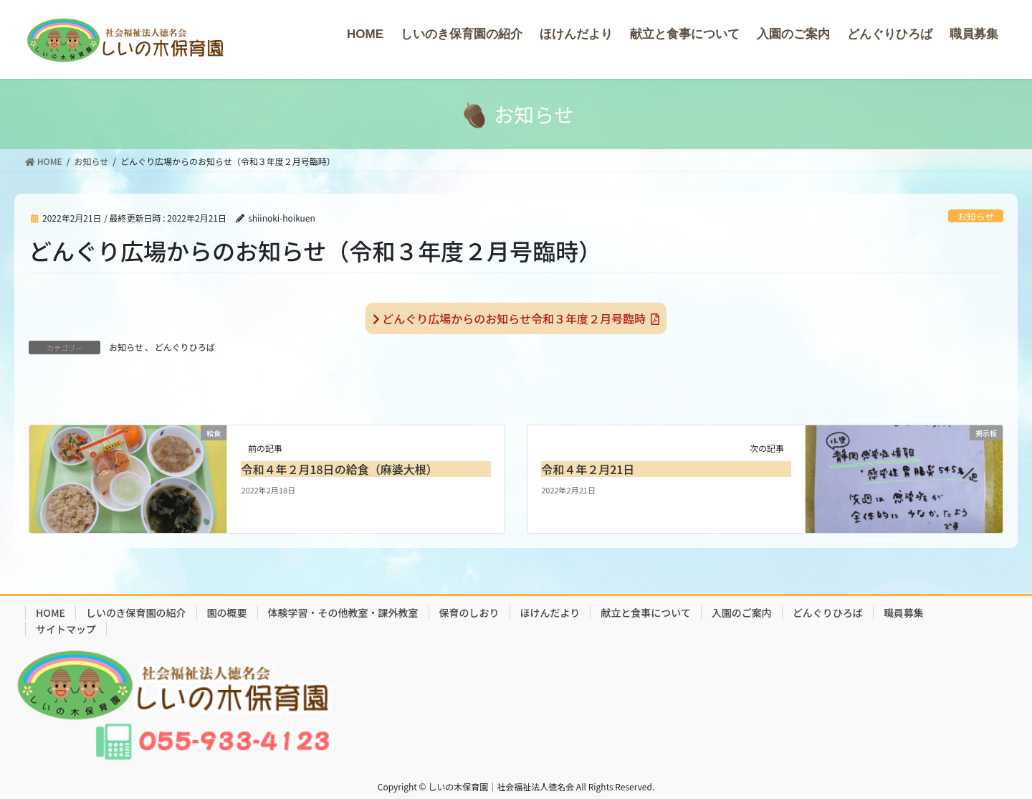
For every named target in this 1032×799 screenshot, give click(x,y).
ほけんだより (550, 612)
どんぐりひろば (185, 347)
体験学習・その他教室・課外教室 (343, 612)
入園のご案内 (742, 612)
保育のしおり (469, 612)
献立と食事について (646, 612)
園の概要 (227, 612)
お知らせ (975, 216)
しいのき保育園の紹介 (136, 612)
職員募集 (904, 612)
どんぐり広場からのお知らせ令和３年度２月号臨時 (516, 318)
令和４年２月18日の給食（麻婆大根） (339, 469)
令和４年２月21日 (587, 469)
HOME (50, 612)
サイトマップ (66, 629)
